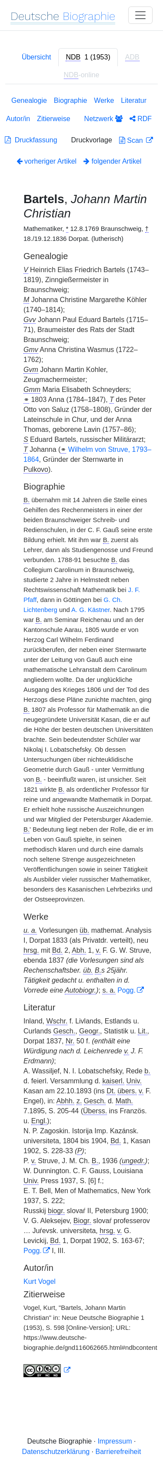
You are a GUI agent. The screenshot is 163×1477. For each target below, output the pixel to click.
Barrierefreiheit (118, 1451)
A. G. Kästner (90, 609)
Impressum (114, 1441)
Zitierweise (53, 118)
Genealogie (29, 100)
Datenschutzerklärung (56, 1451)
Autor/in (18, 118)
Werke (104, 100)
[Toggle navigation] (140, 15)
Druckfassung (31, 140)
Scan (132, 140)
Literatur (133, 100)
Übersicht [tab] (36, 57)
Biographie (70, 100)
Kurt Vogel (39, 1281)
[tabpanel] (81, 738)
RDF (141, 118)
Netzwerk (103, 118)
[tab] (87, 57)
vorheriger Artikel (47, 161)
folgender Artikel (112, 161)
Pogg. (126, 990)
